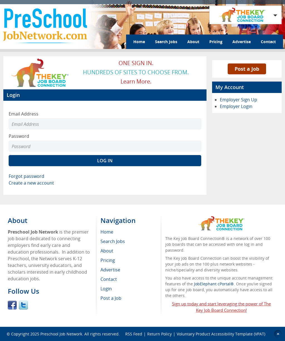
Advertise (241, 41)
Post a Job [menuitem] (110, 298)
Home (139, 41)
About (193, 41)
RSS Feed (133, 334)
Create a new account (31, 183)
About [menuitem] (106, 251)
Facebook (12, 305)
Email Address (23, 114)
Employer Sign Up (238, 100)
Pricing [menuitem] (107, 260)
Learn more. (136, 81)
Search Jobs (166, 41)
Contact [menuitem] (108, 279)
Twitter (23, 305)
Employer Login (236, 106)
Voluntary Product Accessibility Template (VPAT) (221, 334)
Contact (268, 41)
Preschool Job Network (61, 334)
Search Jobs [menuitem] (112, 241)
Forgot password (26, 176)
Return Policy (159, 334)
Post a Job (247, 68)
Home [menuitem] (106, 232)
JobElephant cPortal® (214, 283)
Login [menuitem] (106, 289)
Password (19, 136)
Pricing (215, 41)
